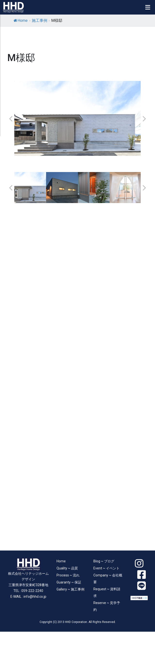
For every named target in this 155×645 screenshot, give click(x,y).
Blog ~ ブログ (103, 561)
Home (21, 20)
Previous (10, 118)
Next (144, 118)
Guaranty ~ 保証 (69, 582)
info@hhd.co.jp (35, 596)
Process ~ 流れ (68, 575)
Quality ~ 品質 (67, 568)
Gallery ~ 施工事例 (70, 589)
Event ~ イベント (106, 568)
